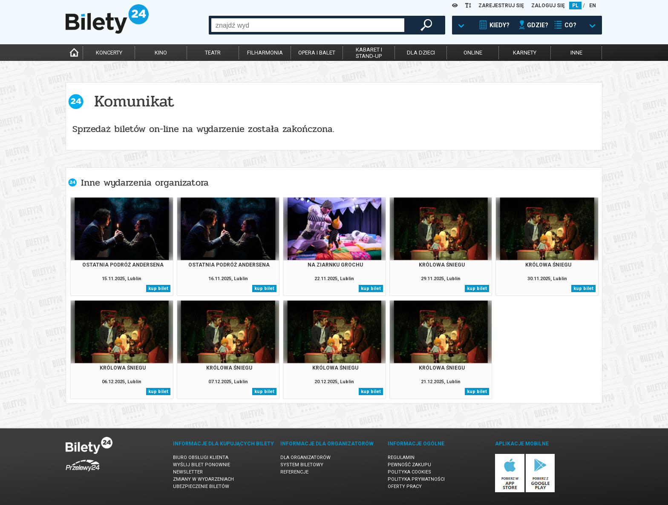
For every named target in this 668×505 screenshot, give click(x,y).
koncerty (109, 52)
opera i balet (316, 52)
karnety (524, 52)
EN (592, 6)
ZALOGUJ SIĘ (548, 6)
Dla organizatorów (305, 457)
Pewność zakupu (409, 465)
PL (575, 6)
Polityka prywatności (416, 479)
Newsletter (188, 472)
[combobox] (308, 25)
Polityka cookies (409, 472)
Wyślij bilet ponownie (201, 465)
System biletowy (301, 465)
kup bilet (158, 288)
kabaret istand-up (369, 52)
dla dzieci (421, 52)
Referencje (294, 472)
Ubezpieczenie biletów (201, 486)
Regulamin (401, 457)
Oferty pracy (405, 486)
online (473, 52)
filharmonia (265, 52)
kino (161, 52)
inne (576, 52)
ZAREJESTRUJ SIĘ (501, 6)
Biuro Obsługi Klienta (200, 457)
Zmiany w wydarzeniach (203, 479)
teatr (213, 52)
